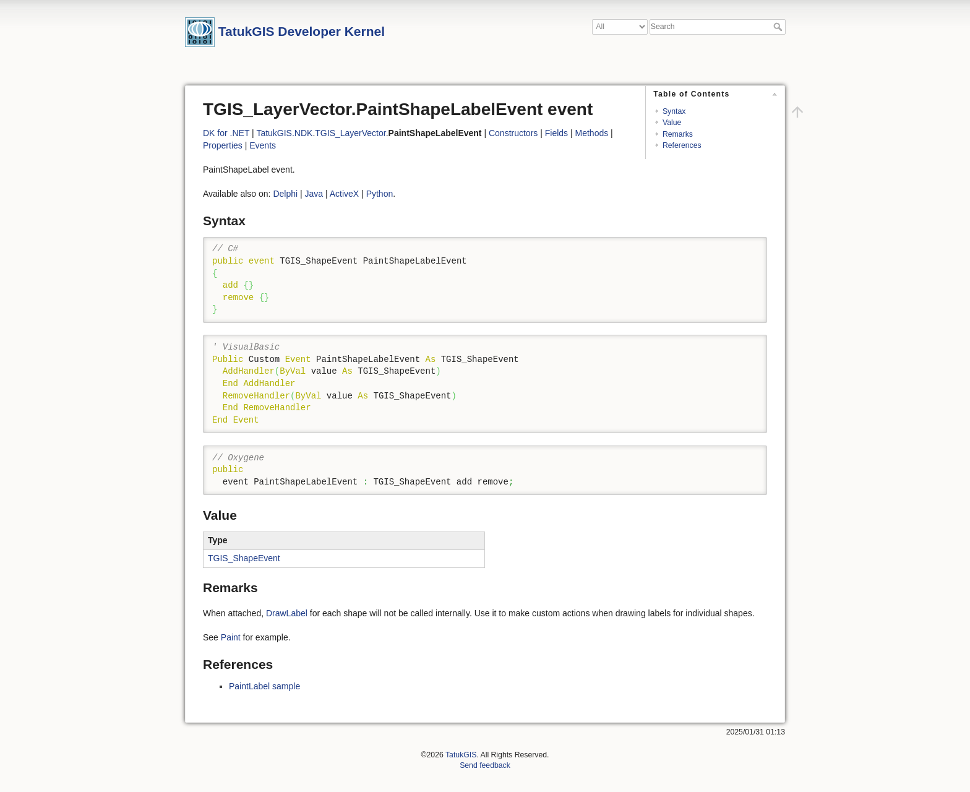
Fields (556, 133)
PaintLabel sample (264, 686)
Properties (222, 145)
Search (779, 26)
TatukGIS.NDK (284, 133)
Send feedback (485, 765)
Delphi (285, 194)
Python (379, 194)
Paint (231, 637)
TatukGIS (460, 755)
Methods (592, 133)
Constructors (513, 133)
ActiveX (344, 194)
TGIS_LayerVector (350, 133)
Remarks (678, 134)
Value (672, 122)
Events (262, 145)
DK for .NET (226, 133)
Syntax (674, 111)
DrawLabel (286, 613)
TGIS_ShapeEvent (244, 558)
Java (314, 194)
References (682, 145)
